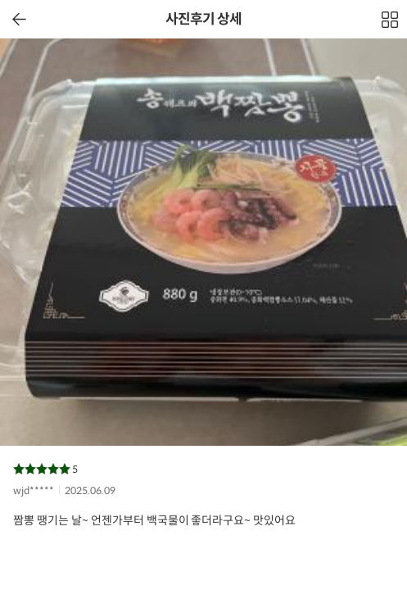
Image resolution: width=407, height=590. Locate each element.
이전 (19, 19)
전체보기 (390, 24)
